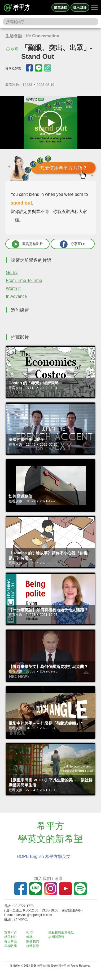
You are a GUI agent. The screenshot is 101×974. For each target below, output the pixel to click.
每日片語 (10, 941)
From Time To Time (24, 280)
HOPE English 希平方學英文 (44, 856)
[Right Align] (94, 7)
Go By (11, 272)
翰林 (29, 937)
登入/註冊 (80, 7)
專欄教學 (10, 946)
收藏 (14, 49)
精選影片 (10, 937)
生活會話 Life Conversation (32, 36)
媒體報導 (32, 946)
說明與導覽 (56, 937)
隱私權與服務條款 (61, 932)
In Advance (16, 296)
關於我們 (32, 941)
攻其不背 (10, 932)
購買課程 (60, 7)
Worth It (13, 288)
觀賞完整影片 (27, 244)
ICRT (30, 932)
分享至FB (72, 244)
